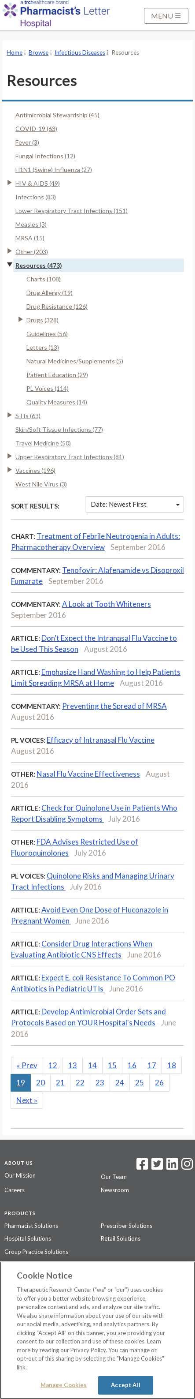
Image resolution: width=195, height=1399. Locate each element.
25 (139, 1082)
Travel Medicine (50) (43, 443)
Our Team (114, 1176)
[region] (97, 1330)
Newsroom (115, 1189)
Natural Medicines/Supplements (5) (74, 361)
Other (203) (31, 251)
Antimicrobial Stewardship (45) (57, 115)
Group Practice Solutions (36, 1251)
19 (20, 1082)
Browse (38, 52)
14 (92, 1065)
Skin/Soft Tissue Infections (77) (59, 429)
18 (171, 1065)
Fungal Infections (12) (45, 156)
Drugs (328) (42, 320)
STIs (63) (27, 415)
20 (40, 1082)
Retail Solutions (120, 1238)
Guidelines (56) (47, 333)
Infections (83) (35, 197)
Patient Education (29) (57, 374)
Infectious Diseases (80, 52)
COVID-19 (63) (36, 128)
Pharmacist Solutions (31, 1225)
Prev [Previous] (27, 1065)
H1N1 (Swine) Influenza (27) (53, 169)
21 (60, 1082)
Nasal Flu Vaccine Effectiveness (88, 773)
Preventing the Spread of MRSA (114, 706)
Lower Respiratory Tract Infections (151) (71, 210)
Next (26, 1100)
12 (52, 1065)
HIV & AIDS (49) (37, 183)
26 (159, 1082)
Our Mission (20, 1175)
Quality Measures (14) (56, 402)
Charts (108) (43, 279)
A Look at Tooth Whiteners (106, 604)
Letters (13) (42, 347)
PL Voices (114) (47, 388)
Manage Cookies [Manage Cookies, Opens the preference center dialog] (63, 1384)
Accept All (125, 1384)
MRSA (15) (29, 238)
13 (72, 1065)
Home (14, 52)
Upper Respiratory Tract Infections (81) (69, 456)
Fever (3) (27, 142)
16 (132, 1065)
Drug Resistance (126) (57, 306)
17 (151, 1065)
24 (119, 1082)
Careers (14, 1189)
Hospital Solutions (27, 1238)
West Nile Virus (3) (41, 484)
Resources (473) (38, 265)
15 (112, 1065)
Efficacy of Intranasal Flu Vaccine (101, 739)
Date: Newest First (135, 504)
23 (100, 1082)
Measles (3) (31, 224)
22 (80, 1082)
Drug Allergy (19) (49, 292)
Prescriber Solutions (126, 1225)
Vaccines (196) (35, 470)
